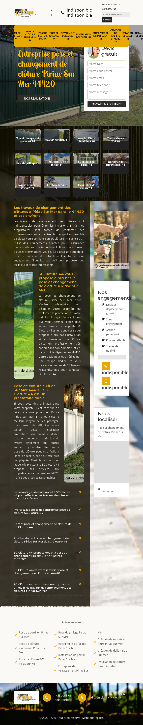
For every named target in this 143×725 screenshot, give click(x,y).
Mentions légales (93, 718)
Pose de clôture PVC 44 (42, 36)
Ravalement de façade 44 (67, 36)
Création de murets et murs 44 (115, 36)
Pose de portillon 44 (16, 36)
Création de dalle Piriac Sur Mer (110, 653)
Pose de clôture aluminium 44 (30, 36)
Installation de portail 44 (83, 36)
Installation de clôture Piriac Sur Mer (109, 664)
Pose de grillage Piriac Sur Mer (70, 635)
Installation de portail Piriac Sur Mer (69, 657)
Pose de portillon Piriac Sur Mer (31, 635)
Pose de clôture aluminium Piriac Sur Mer (30, 648)
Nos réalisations (37, 98)
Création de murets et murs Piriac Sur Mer (109, 642)
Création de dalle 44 (127, 36)
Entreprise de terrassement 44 (101, 36)
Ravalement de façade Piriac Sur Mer (70, 646)
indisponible (79, 10)
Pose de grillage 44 (54, 36)
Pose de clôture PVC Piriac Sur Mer (29, 661)
